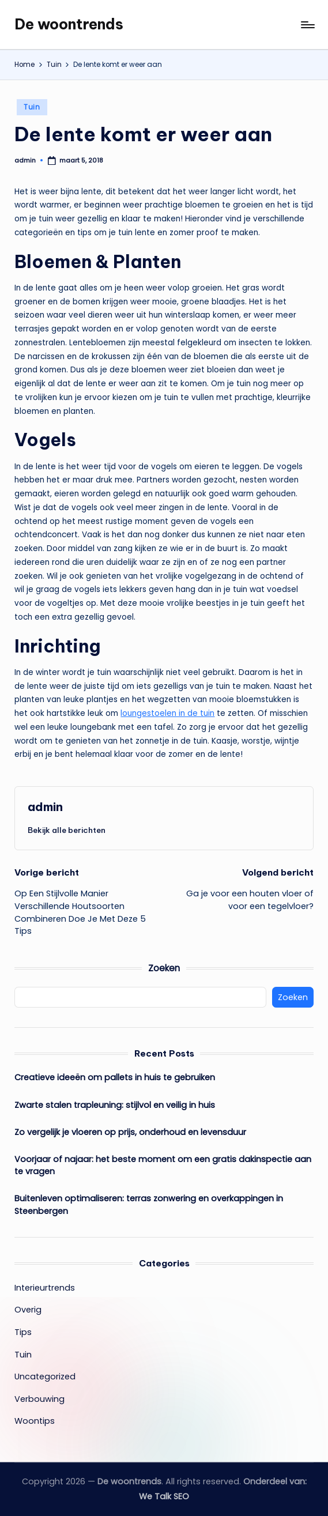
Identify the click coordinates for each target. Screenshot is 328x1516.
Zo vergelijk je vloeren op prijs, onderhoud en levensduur (130, 1132)
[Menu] (307, 24)
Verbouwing (39, 1399)
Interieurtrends (44, 1287)
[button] (66, 830)
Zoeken (164, 968)
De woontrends (68, 24)
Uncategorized (45, 1376)
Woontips (34, 1421)
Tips (23, 1332)
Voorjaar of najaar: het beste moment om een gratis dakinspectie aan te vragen (162, 1165)
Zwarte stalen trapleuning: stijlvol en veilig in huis (114, 1105)
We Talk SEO (164, 1496)
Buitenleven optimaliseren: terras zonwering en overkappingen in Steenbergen (148, 1205)
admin (45, 807)
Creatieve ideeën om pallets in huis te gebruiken (114, 1077)
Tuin (32, 107)
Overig (28, 1309)
